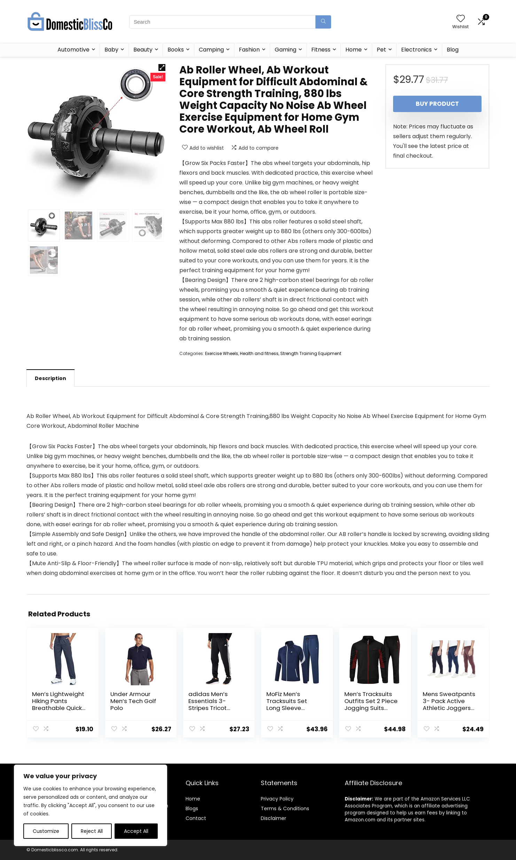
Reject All (92, 831)
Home (353, 50)
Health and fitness (259, 353)
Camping (211, 50)
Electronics (416, 50)
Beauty (143, 50)
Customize (46, 831)
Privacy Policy (277, 798)
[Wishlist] (460, 19)
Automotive (73, 50)
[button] (161, 67)
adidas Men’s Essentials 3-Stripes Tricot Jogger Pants (208, 704)
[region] (90, 805)
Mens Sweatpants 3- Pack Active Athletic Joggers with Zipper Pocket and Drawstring (449, 708)
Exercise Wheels (221, 353)
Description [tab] (50, 378)
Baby (111, 50)
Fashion (249, 50)
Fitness (320, 50)
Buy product (437, 104)
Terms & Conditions (285, 808)
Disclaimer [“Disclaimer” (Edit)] (273, 818)
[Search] (323, 22)
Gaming (285, 50)
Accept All (136, 831)
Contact (196, 818)
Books (175, 50)
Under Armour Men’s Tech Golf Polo (133, 701)
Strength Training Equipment (310, 353)
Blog (453, 50)
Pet (381, 50)
